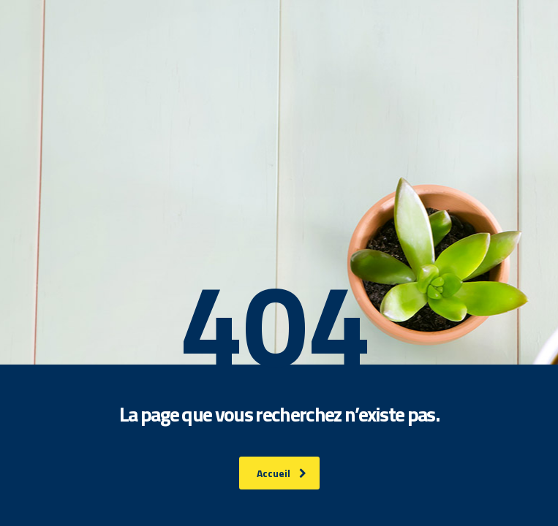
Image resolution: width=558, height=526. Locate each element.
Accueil (281, 473)
